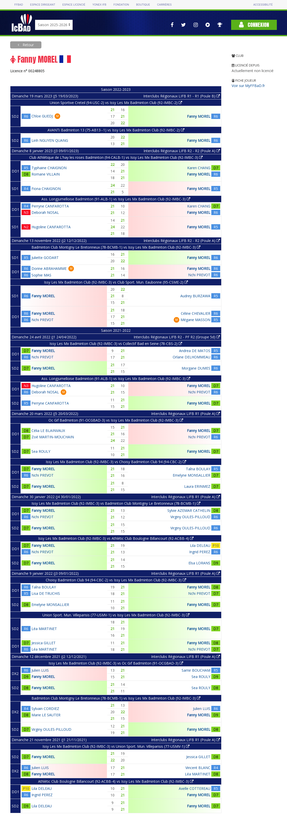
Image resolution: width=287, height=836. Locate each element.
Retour (28, 44)
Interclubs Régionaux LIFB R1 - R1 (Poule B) (181, 96)
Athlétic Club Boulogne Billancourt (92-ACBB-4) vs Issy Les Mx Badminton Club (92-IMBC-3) (116, 781)
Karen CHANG (198, 167)
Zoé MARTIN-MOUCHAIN (52, 436)
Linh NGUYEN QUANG (49, 140)
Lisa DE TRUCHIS (45, 593)
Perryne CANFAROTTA (50, 206)
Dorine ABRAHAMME (49, 268)
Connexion (254, 25)
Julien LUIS (40, 670)
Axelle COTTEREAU (194, 788)
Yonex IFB (99, 4)
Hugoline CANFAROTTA (51, 226)
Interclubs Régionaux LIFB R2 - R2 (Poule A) (182, 150)
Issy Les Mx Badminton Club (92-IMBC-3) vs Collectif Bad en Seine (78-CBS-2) (116, 343)
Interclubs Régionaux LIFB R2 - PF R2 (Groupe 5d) (177, 337)
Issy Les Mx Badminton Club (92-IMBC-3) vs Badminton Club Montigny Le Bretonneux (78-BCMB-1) (115, 503)
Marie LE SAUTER (45, 714)
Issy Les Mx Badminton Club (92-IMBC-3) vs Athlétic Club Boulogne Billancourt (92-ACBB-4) (116, 538)
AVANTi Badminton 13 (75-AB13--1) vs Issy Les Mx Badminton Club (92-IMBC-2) (115, 130)
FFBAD (18, 4)
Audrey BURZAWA (195, 295)
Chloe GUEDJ (42, 116)
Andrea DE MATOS (194, 350)
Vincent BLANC (197, 767)
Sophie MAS (41, 275)
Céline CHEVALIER (195, 313)
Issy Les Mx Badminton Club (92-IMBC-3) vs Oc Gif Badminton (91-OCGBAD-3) (116, 663)
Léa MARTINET (44, 628)
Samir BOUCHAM (196, 670)
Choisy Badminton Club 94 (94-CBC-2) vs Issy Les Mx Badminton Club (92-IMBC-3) (116, 580)
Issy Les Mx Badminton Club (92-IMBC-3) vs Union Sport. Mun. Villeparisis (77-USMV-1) (115, 746)
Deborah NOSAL (45, 212)
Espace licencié (73, 4)
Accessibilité (263, 4)
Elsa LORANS (199, 563)
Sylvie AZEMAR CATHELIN (188, 510)
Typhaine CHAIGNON (49, 167)
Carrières (164, 4)
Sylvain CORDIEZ (45, 708)
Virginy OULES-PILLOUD (190, 516)
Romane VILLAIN (45, 174)
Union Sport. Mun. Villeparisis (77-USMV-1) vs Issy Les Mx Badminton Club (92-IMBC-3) (115, 615)
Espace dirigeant (42, 4)
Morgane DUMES (196, 368)
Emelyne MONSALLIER (191, 475)
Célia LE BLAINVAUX (48, 430)
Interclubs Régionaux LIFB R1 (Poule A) (185, 413)
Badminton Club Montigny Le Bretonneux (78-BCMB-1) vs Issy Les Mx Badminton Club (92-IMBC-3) (115, 247)
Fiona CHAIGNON (46, 188)
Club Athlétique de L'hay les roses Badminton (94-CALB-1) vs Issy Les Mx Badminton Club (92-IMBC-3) (116, 157)
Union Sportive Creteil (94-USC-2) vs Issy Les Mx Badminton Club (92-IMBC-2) (116, 102)
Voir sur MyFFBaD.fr (248, 85)
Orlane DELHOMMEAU (191, 357)
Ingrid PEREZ (199, 551)
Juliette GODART (45, 257)
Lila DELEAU (200, 545)
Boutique (143, 4)
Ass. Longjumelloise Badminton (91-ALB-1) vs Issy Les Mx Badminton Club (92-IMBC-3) (115, 199)
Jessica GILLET (43, 642)
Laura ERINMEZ (197, 486)
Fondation (121, 4)
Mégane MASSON (195, 319)
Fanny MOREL (198, 116)
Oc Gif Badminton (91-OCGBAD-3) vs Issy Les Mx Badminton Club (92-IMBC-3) (116, 420)
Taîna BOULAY (198, 468)
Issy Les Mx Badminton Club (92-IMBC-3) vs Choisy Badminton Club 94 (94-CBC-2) (116, 461)
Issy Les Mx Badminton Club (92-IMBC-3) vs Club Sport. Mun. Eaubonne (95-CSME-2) (116, 282)
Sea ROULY (40, 451)
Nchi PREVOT (199, 274)
